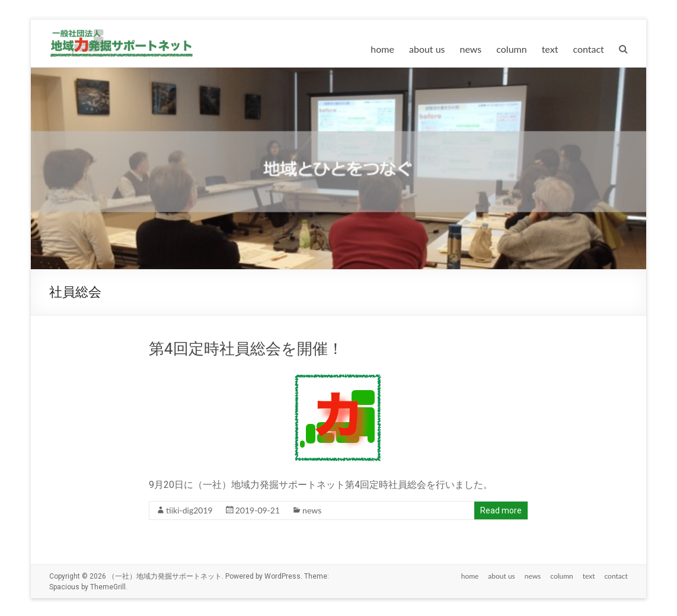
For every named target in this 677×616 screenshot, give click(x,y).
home (382, 49)
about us (427, 49)
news (471, 49)
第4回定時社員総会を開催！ (246, 349)
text (550, 49)
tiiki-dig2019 (189, 510)
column (511, 49)
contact (588, 49)
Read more (501, 510)
